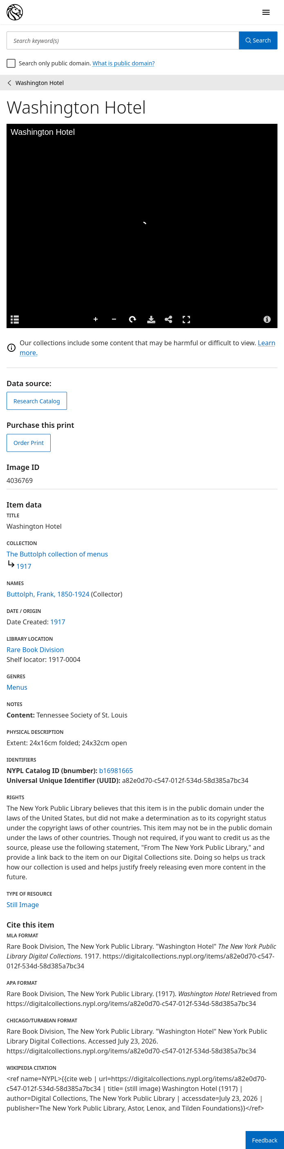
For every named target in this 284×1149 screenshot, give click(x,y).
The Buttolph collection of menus (57, 554)
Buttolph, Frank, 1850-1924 (48, 594)
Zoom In (96, 319)
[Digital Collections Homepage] (15, 12)
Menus (17, 687)
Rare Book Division (35, 649)
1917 (23, 566)
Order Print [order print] (28, 443)
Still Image (23, 904)
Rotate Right (133, 319)
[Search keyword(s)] (123, 40)
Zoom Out (114, 319)
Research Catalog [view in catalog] (36, 401)
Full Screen (186, 319)
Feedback (264, 1140)
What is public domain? (124, 63)
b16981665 (116, 770)
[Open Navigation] (266, 12)
